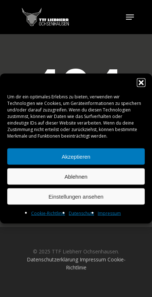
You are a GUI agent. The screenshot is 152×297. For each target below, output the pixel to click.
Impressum (109, 213)
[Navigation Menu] (130, 17)
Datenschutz (81, 213)
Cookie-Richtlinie (48, 213)
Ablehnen (75, 176)
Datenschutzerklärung (52, 259)
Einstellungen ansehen (76, 196)
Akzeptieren (76, 156)
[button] (141, 82)
